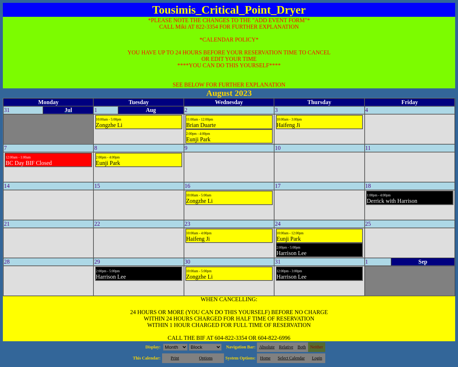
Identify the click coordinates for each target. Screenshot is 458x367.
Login (317, 358)
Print (175, 358)
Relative (286, 346)
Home (265, 358)
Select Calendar (291, 358)
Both (302, 346)
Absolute (266, 346)
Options (206, 358)
